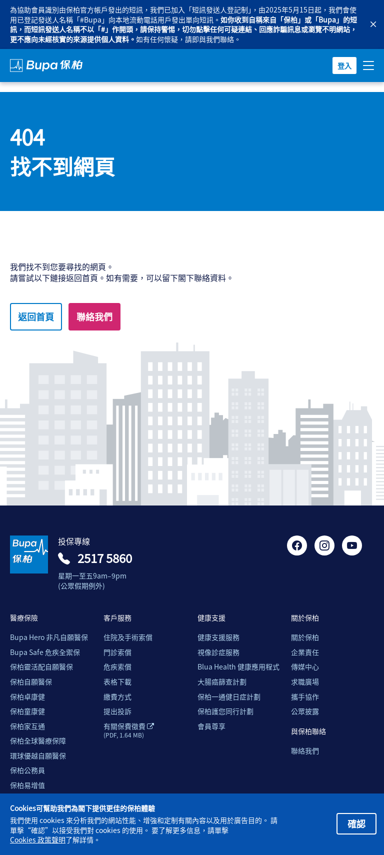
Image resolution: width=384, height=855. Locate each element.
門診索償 (118, 652)
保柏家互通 (27, 726)
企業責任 (305, 652)
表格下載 (118, 681)
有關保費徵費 (129, 731)
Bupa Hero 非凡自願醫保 (49, 637)
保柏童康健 (27, 711)
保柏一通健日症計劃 (229, 697)
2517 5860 (105, 558)
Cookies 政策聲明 (38, 839)
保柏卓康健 (27, 697)
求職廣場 (305, 681)
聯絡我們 (94, 316)
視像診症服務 (219, 652)
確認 (357, 823)
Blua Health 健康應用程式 (239, 667)
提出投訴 (118, 711)
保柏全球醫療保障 (38, 741)
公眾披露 (305, 711)
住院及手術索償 (128, 637)
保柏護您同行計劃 (226, 711)
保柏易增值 (27, 785)
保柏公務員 (27, 770)
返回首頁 (36, 316)
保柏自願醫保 (31, 681)
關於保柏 (305, 637)
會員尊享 (212, 726)
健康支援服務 (219, 637)
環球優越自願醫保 (38, 755)
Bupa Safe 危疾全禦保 (45, 652)
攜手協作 (305, 697)
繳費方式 (118, 697)
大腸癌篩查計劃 (222, 681)
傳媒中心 (305, 667)
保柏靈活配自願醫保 (41, 667)
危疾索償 (118, 667)
